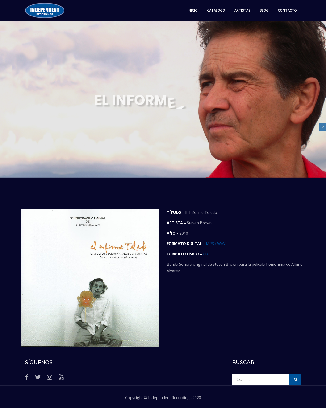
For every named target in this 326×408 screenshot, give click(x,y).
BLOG (264, 10)
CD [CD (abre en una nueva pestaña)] (205, 254)
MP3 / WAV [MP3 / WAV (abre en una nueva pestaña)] (216, 243)
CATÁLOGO (216, 10)
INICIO (193, 10)
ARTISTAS (242, 10)
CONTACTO (287, 10)
